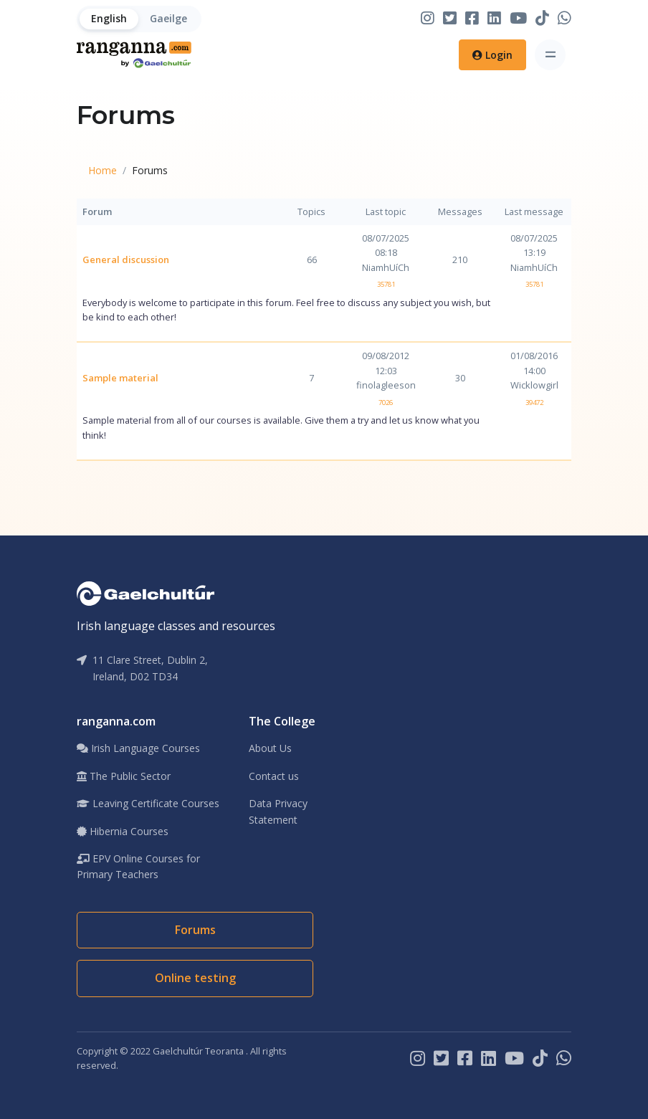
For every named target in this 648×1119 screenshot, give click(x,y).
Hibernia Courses (122, 831)
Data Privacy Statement (278, 811)
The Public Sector (124, 776)
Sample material (120, 377)
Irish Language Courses (138, 748)
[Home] (134, 55)
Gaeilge (168, 18)
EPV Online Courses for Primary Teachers (138, 866)
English (109, 18)
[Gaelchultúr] (145, 592)
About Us (270, 748)
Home (102, 170)
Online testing (195, 978)
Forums (195, 930)
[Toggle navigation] (550, 54)
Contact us (274, 776)
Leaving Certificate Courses (148, 803)
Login (492, 54)
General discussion (125, 259)
